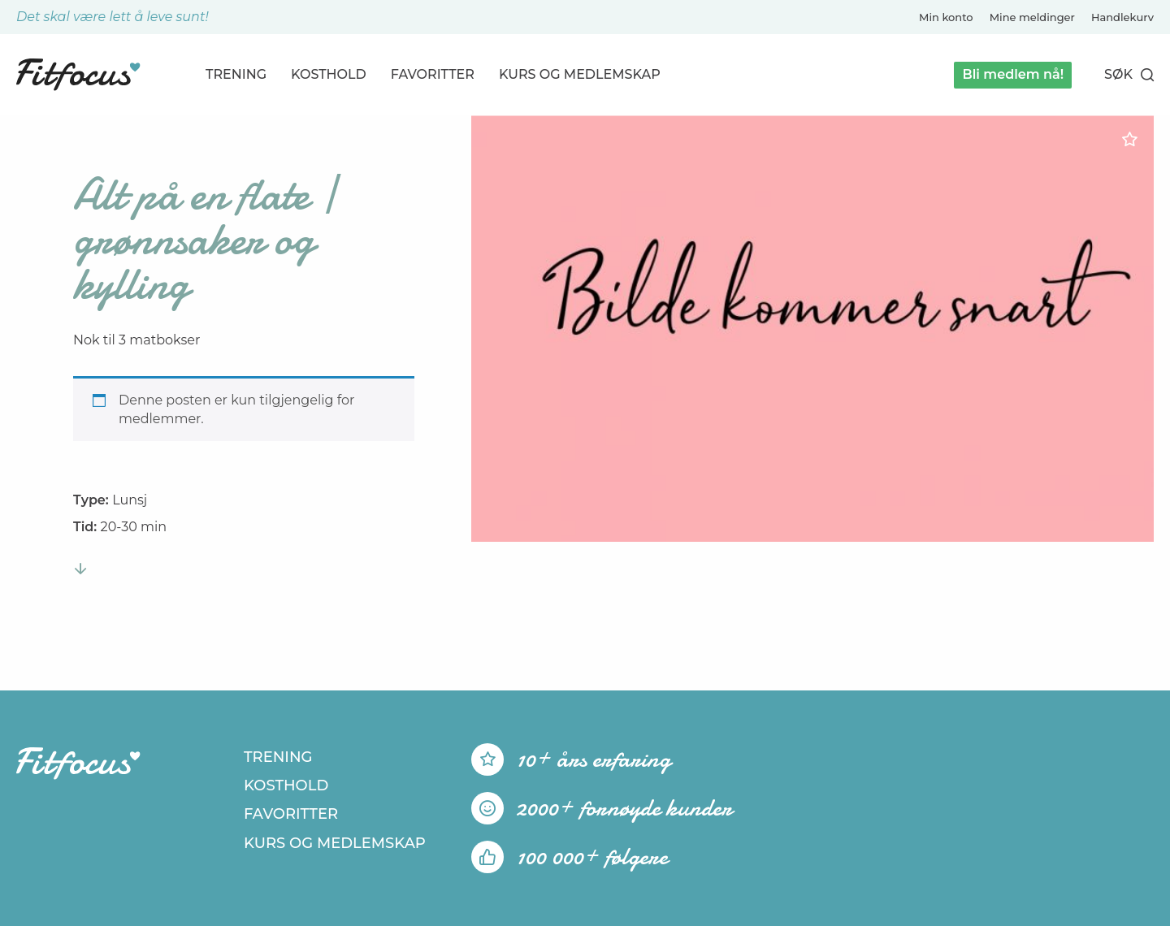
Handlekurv (1122, 17)
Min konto (946, 17)
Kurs (580, 74)
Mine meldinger (1032, 17)
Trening (236, 74)
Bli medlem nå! (1013, 74)
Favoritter (432, 74)
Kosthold (328, 74)
